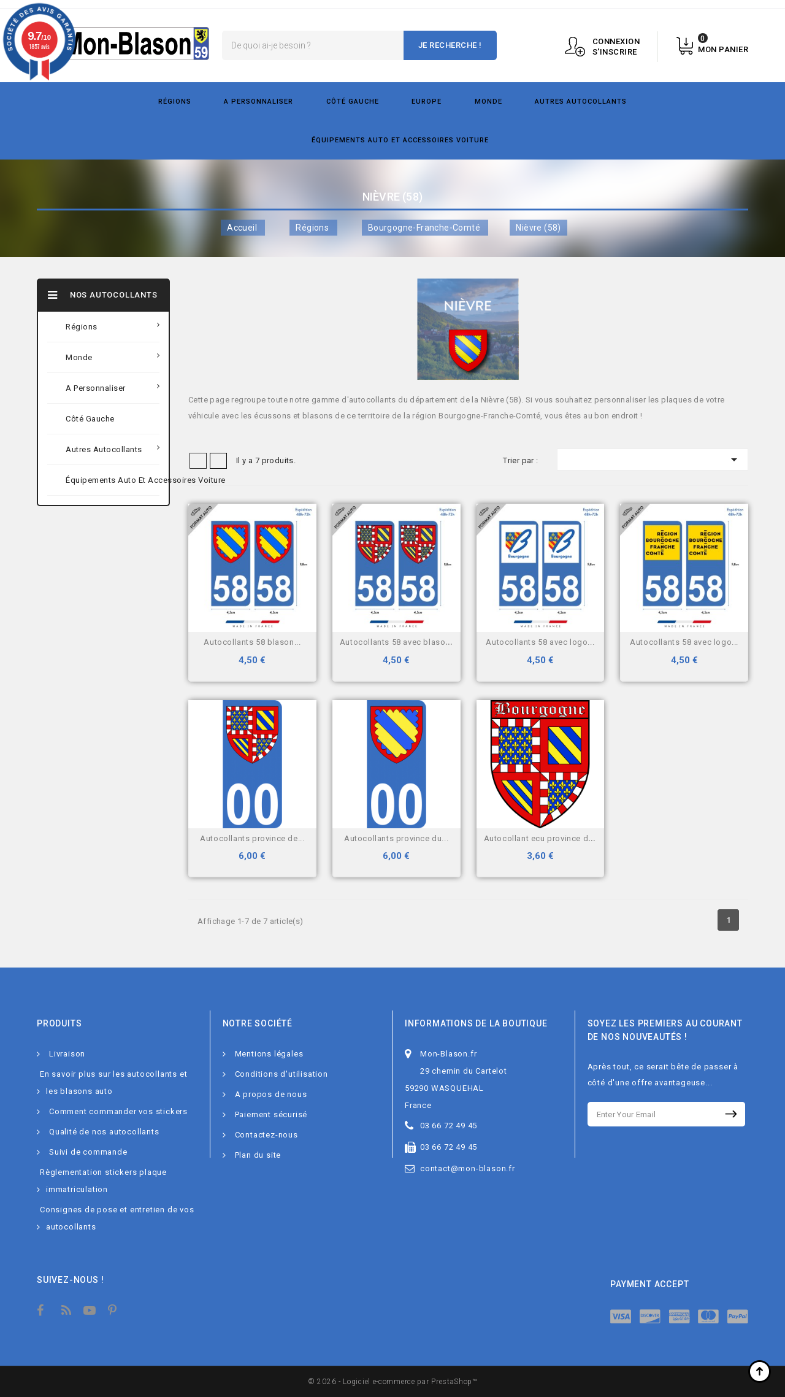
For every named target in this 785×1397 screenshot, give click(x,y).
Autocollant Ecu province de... (542, 838)
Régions (174, 102)
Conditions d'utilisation (281, 1074)
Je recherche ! (450, 45)
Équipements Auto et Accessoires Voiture (400, 140)
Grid (198, 460)
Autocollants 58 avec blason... (398, 642)
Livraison (67, 1053)
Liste (218, 460)
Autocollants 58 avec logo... (540, 642)
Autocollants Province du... (396, 838)
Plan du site (258, 1155)
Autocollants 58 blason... (252, 642)
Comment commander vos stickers (118, 1111)
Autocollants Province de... (252, 838)
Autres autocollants (581, 102)
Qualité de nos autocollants (104, 1131)
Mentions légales (269, 1053)
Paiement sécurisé (271, 1114)
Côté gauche (352, 102)
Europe (427, 102)
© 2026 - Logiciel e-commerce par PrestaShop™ (392, 1381)
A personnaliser (258, 102)
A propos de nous (271, 1094)
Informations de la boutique (476, 1023)
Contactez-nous (266, 1134)
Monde (488, 102)
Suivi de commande (88, 1151)
